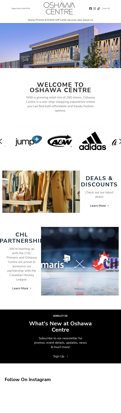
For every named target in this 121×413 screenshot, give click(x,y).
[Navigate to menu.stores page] (31, 20)
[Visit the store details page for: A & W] (60, 141)
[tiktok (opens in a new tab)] (99, 8)
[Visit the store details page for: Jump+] (28, 141)
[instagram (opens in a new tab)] (95, 8)
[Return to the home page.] (59, 8)
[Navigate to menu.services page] (72, 20)
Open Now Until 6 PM (21, 8)
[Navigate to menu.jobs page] (79, 20)
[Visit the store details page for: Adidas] (92, 141)
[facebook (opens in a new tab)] (91, 8)
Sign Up (60, 356)
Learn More (99, 206)
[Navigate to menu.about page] (88, 20)
